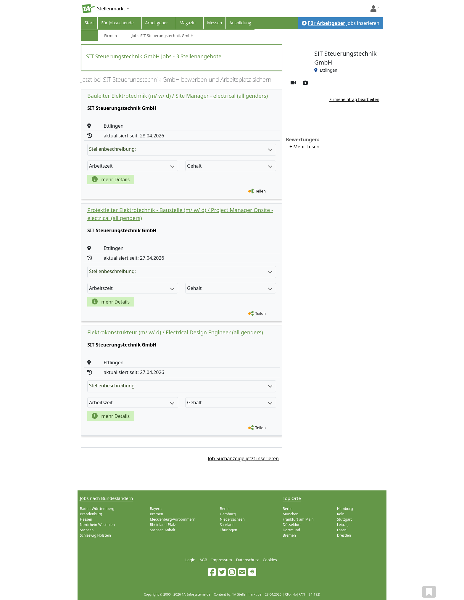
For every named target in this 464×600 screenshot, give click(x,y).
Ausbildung (240, 22)
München (290, 513)
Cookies (270, 559)
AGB (203, 559)
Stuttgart (344, 519)
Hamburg (228, 513)
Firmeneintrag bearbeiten (354, 99)
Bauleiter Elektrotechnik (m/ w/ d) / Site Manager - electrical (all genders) (177, 95)
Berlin (225, 508)
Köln (340, 513)
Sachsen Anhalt (162, 529)
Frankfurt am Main (298, 519)
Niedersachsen (232, 519)
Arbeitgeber (156, 22)
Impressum (221, 559)
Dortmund (291, 529)
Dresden (344, 535)
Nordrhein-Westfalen (97, 524)
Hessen (86, 519)
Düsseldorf (292, 524)
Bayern (156, 508)
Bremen (156, 513)
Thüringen (228, 529)
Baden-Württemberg (97, 508)
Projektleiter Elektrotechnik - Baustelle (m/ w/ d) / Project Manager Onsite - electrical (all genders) (180, 214)
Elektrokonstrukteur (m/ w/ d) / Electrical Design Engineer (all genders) (175, 332)
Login (190, 559)
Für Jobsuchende (117, 22)
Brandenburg (91, 513)
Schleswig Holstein (95, 535)
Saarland (227, 524)
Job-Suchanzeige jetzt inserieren (243, 458)
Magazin (188, 22)
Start (89, 22)
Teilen (260, 191)
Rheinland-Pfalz (163, 524)
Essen (342, 529)
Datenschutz (247, 559)
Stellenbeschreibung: (180, 149)
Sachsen (87, 529)
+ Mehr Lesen (304, 146)
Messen (214, 22)
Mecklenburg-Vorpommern (172, 519)
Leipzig (343, 524)
